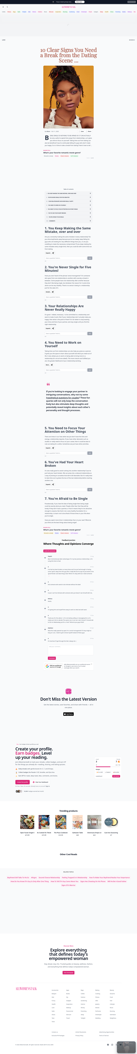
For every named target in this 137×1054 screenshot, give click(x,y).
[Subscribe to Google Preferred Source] (54, 666)
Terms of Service (104, 1035)
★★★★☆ (132, 40)
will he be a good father (117, 881)
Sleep (101, 12)
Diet (29, 12)
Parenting (118, 12)
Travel (90, 12)
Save (81, 131)
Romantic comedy (48, 156)
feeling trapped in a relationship (74, 877)
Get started (116, 776)
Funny (53, 1000)
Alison (48, 131)
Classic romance (65, 156)
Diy (67, 997)
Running (65, 12)
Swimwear (113, 1014)
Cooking (97, 993)
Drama (57, 156)
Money (83, 1007)
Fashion (40, 12)
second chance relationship (49, 877)
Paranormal (69, 1011)
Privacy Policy (79, 1035)
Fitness (9, 12)
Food (78, 12)
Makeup (130, 12)
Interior (83, 1004)
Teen (53, 1018)
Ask (90, 258)
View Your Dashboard (40, 782)
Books (124, 12)
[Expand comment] (49, 576)
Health (106, 12)
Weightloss (113, 1018)
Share (88, 131)
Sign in (48, 786)
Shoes (111, 12)
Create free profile (22, 782)
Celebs (3, 12)
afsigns (34, 877)
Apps (67, 990)
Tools (53, 1021)
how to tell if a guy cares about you (64, 881)
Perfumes (98, 1011)
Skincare (51, 12)
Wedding (97, 1018)
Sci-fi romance (74, 156)
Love (53, 1007)
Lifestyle (112, 1004)
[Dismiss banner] (91, 664)
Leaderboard (99, 776)
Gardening (72, 12)
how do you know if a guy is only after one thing (30, 881)
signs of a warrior (68, 885)
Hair (111, 1000)
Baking (97, 990)
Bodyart (54, 993)
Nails (19, 12)
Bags (14, 12)
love (3, 40)
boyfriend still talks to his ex (18, 877)
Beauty (112, 990)
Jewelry (97, 1004)
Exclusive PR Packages (58, 1035)
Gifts (96, 1000)
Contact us (55, 1032)
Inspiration (58, 12)
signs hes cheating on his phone (92, 881)
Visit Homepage (68, 972)
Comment (52, 658)
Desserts (112, 993)
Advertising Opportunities (106, 1032)
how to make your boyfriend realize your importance (109, 877)
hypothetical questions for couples (62, 397)
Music (45, 12)
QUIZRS (92, 535)
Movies (34, 12)
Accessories (55, 990)
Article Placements (80, 1032)
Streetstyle (84, 12)
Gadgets (96, 12)
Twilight (24, 12)
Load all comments (49, 551)
